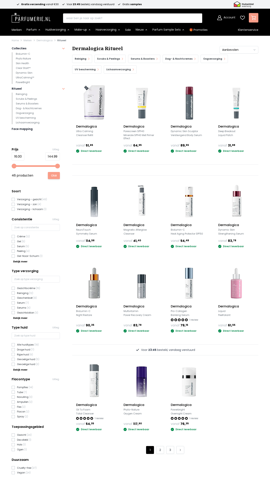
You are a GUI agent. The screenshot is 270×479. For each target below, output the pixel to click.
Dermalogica (45, 40)
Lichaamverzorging (28, 122)
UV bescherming (26, 117)
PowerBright (23, 82)
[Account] (226, 17)
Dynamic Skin (24, 72)
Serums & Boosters (27, 103)
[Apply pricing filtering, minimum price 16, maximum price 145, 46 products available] (54, 175)
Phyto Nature (23, 58)
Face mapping (22, 129)
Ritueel (61, 40)
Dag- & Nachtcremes (29, 108)
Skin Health (22, 63)
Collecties (19, 48)
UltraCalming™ (25, 77)
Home (15, 40)
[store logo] (31, 16)
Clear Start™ (23, 68)
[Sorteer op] (239, 50)
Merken (28, 40)
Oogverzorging (25, 113)
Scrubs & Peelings (26, 98)
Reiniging (21, 94)
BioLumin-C (23, 53)
